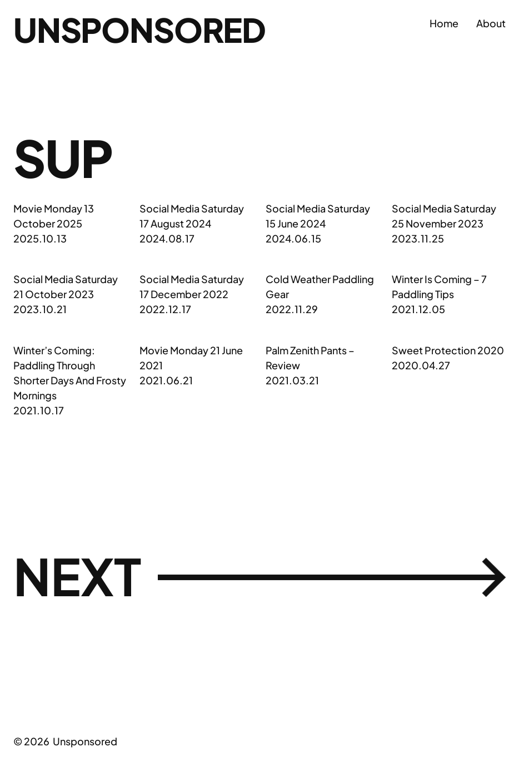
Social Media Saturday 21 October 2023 (65, 286)
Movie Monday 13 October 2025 (53, 216)
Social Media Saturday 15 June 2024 (318, 216)
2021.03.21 (292, 380)
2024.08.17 (166, 238)
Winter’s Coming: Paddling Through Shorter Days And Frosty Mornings (69, 373)
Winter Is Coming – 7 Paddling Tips (439, 286)
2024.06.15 (293, 238)
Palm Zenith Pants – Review (310, 358)
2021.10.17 (38, 410)
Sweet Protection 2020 (448, 350)
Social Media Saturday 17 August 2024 (191, 216)
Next (259, 576)
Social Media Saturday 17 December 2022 (191, 286)
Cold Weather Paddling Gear (320, 286)
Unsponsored (139, 29)
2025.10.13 (40, 238)
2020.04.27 (421, 365)
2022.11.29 (292, 309)
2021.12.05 (418, 309)
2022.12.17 (165, 309)
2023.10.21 (40, 309)
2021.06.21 (166, 380)
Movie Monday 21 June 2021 (191, 358)
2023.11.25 (418, 238)
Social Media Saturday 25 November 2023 (444, 216)
